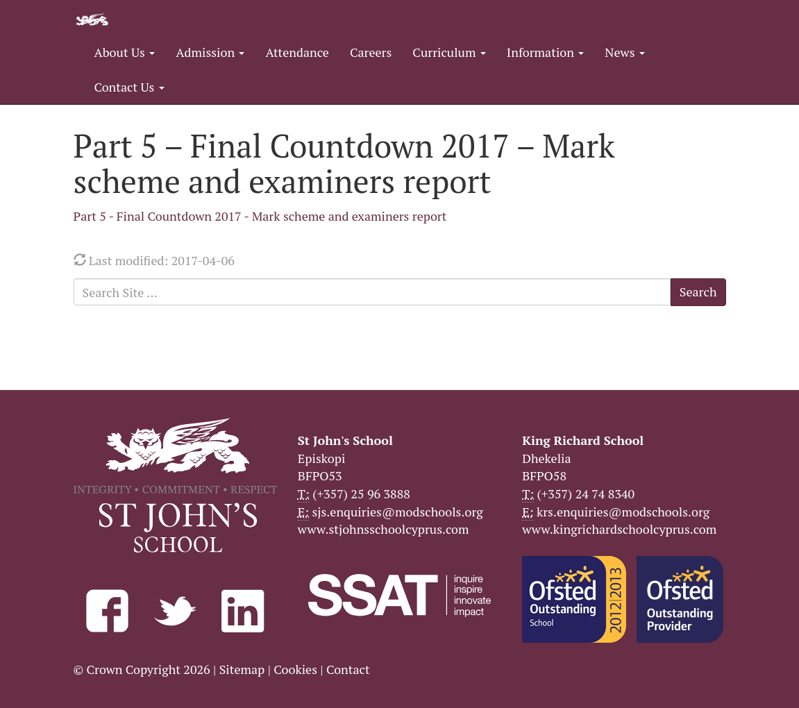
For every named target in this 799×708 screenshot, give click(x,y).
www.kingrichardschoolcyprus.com (619, 529)
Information (545, 52)
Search (698, 291)
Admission (210, 52)
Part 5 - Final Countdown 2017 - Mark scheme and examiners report (260, 216)
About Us (124, 52)
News (624, 52)
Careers (371, 52)
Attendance (296, 52)
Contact (348, 669)
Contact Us (129, 86)
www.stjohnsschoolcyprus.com (383, 529)
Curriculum (449, 52)
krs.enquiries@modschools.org (623, 511)
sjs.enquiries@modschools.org (397, 511)
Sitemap (242, 669)
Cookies (295, 669)
